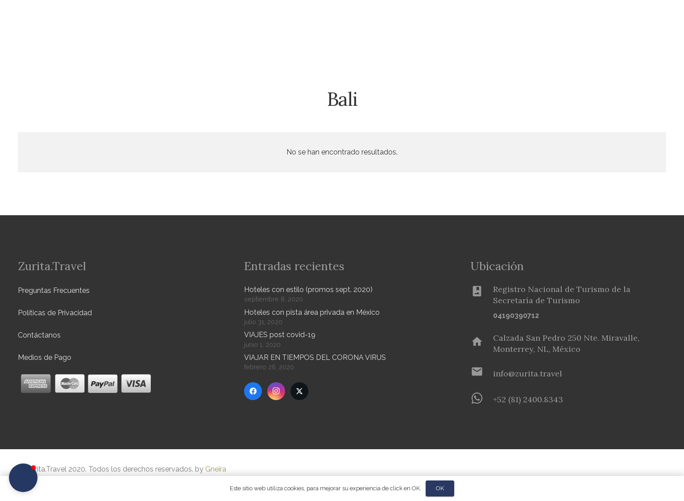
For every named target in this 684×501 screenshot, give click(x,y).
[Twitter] (299, 391)
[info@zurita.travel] (481, 373)
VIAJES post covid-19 (279, 334)
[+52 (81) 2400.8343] (481, 399)
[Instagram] (276, 391)
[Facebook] (253, 391)
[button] (148, 23)
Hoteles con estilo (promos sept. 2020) (308, 289)
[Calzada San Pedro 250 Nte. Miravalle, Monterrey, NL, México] (481, 343)
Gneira (215, 469)
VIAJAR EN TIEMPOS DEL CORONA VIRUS (315, 357)
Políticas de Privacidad (55, 313)
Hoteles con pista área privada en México (312, 312)
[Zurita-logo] (70, 22)
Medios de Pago (44, 357)
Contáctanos (39, 335)
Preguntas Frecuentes (54, 290)
